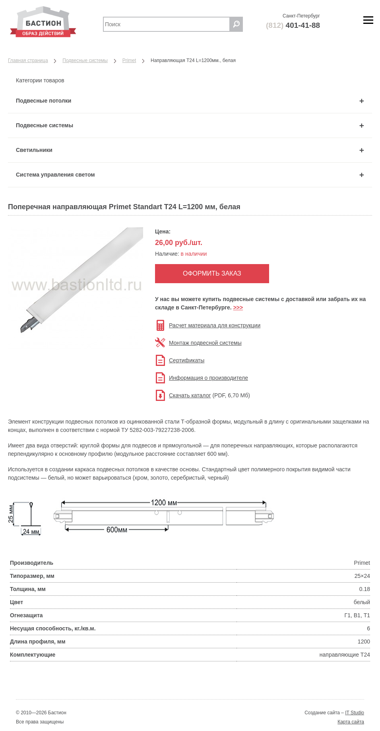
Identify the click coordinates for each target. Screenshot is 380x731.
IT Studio (354, 712)
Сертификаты (186, 360)
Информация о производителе (208, 378)
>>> (238, 307)
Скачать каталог (190, 395)
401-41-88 (293, 25)
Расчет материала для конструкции (214, 325)
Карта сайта (350, 722)
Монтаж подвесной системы (205, 343)
